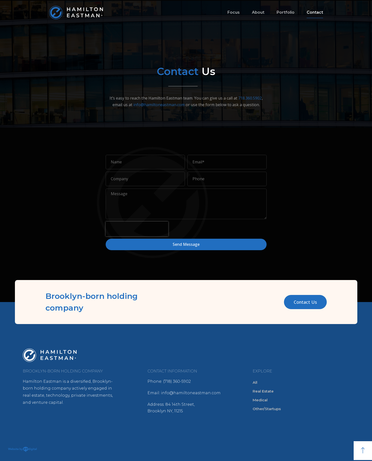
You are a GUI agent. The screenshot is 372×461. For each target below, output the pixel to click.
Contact (315, 12)
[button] (305, 302)
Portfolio (285, 12)
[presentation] (137, 229)
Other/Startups (267, 408)
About (258, 12)
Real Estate (263, 391)
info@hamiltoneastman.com (159, 104)
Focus (233, 12)
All (255, 382)
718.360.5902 (250, 98)
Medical (260, 400)
